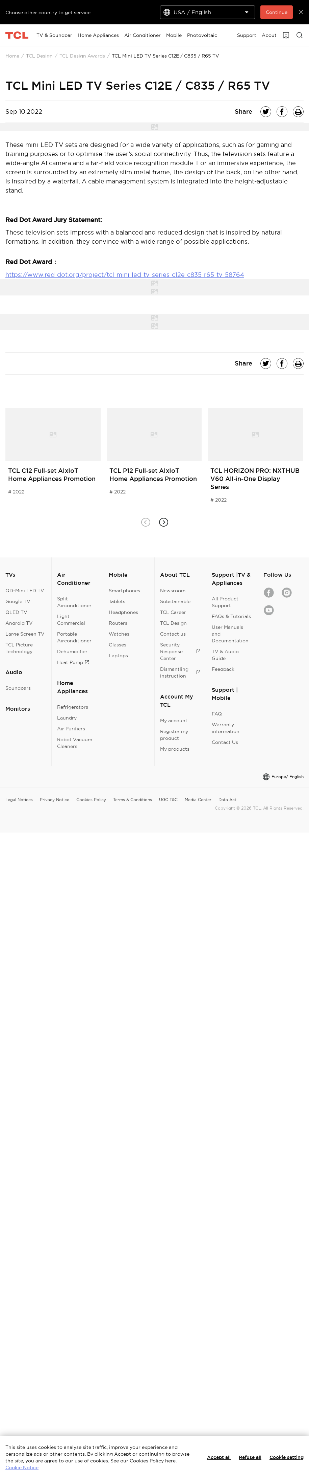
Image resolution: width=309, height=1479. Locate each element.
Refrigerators (72, 707)
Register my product (174, 734)
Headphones (123, 612)
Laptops (118, 656)
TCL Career (173, 612)
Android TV (19, 623)
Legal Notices (19, 799)
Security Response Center (180, 651)
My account (173, 721)
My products (174, 749)
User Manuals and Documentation (230, 634)
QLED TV (16, 612)
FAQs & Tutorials (231, 616)
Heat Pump (73, 662)
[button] (163, 522)
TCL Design (39, 56)
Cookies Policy (91, 799)
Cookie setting (286, 1457)
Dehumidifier (72, 651)
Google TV (17, 601)
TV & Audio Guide (225, 654)
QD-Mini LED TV (24, 591)
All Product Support (225, 602)
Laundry (67, 718)
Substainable (175, 601)
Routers (118, 623)
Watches (119, 634)
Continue (276, 12)
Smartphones (124, 591)
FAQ (217, 714)
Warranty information (225, 728)
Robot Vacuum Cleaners (74, 742)
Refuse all (250, 1457)
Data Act (227, 799)
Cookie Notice (21, 1467)
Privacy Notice (54, 799)
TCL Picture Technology (19, 648)
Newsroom (172, 591)
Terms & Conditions (132, 799)
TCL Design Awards (82, 56)
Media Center (198, 799)
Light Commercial (71, 619)
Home (12, 56)
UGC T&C (168, 799)
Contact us (173, 634)
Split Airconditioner (74, 602)
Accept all (219, 1457)
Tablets (117, 601)
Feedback (223, 669)
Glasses (117, 645)
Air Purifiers (71, 729)
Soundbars (18, 688)
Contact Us (225, 742)
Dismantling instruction (180, 672)
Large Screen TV (25, 634)
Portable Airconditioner (74, 637)
